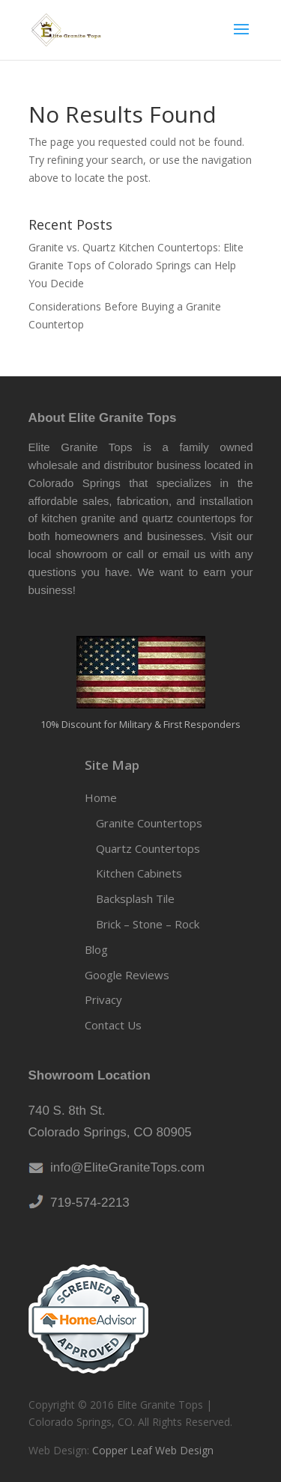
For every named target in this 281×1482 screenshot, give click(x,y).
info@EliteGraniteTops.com (124, 1167)
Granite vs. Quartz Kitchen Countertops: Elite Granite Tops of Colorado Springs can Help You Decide (136, 265)
